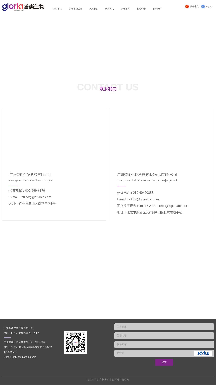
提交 (164, 362)
